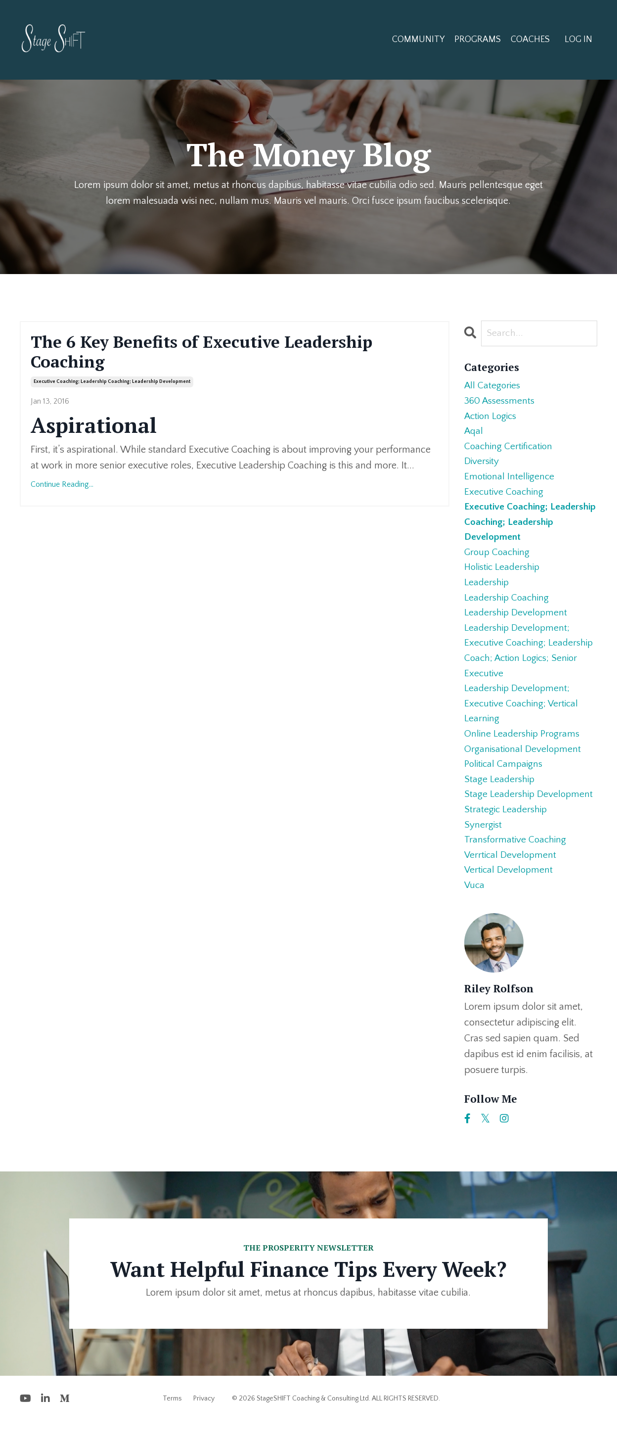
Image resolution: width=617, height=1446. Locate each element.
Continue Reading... (62, 487)
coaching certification (510, 450)
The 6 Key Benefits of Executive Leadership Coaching (214, 353)
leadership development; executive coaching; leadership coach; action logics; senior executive (530, 664)
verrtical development (511, 877)
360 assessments (501, 402)
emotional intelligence (510, 481)
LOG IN (578, 40)
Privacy (204, 1423)
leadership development (517, 624)
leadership (487, 592)
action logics (492, 418)
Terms (172, 1423)
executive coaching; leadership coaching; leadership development (112, 384)
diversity (482, 466)
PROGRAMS (477, 40)
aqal (474, 434)
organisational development (524, 766)
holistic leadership (504, 576)
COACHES (530, 40)
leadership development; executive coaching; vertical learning (523, 719)
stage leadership (500, 798)
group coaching (498, 561)
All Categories (493, 386)
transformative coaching (516, 861)
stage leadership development (530, 814)
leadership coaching (508, 608)
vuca (474, 909)
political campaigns (505, 782)
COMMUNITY (418, 40)
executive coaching (505, 497)
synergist (483, 845)
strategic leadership (507, 830)
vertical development (509, 893)
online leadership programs (523, 751)
